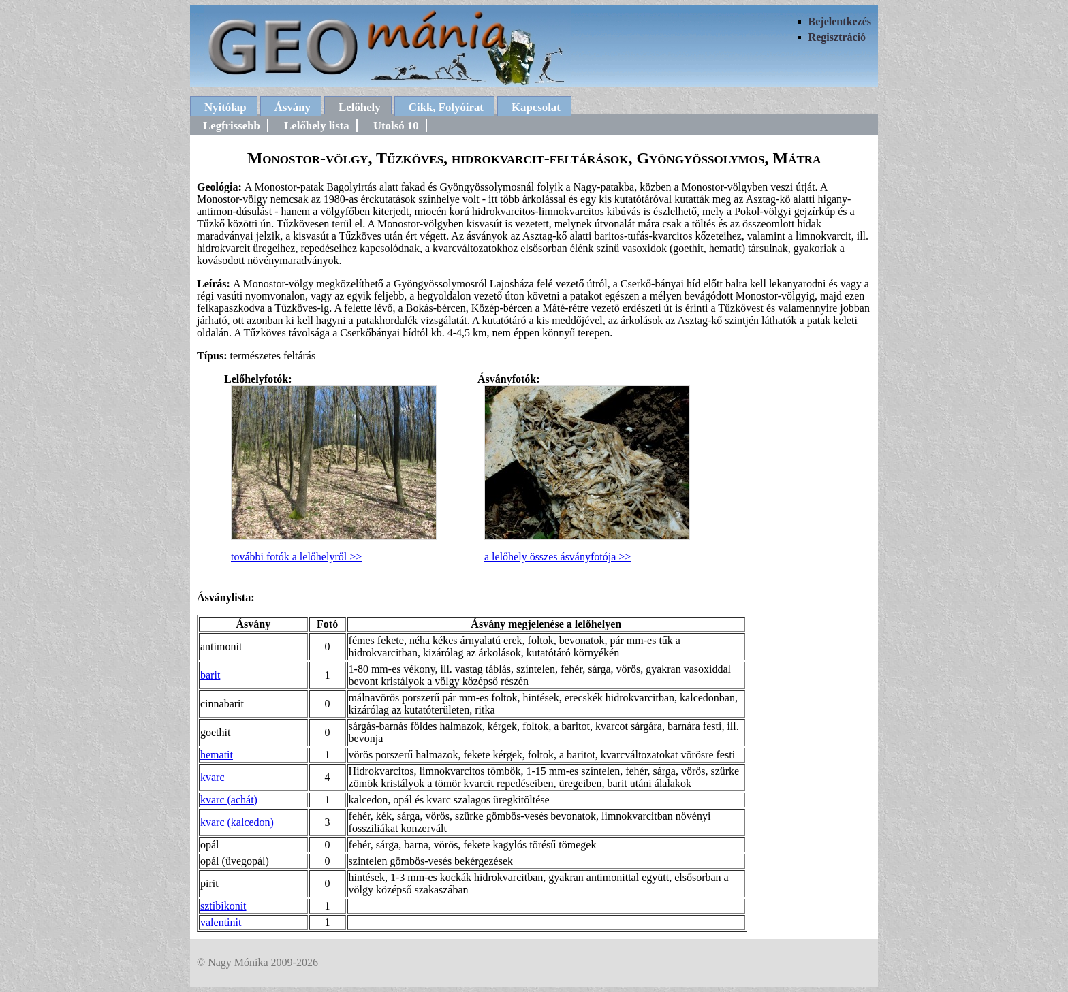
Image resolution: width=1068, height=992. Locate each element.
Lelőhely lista (316, 125)
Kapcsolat (536, 107)
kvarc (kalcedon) (237, 822)
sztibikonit (223, 906)
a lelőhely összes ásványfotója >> (557, 556)
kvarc (212, 777)
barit (210, 675)
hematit (216, 755)
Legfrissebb (231, 125)
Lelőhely (360, 107)
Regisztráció (837, 37)
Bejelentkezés (839, 21)
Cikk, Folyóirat (446, 107)
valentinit (220, 922)
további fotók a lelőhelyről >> (296, 556)
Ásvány (292, 107)
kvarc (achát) (228, 799)
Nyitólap (225, 107)
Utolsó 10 (396, 125)
